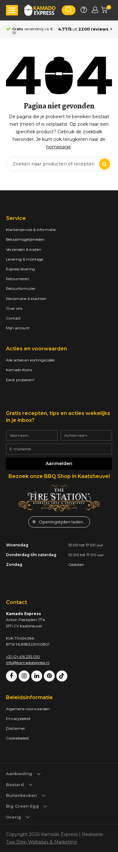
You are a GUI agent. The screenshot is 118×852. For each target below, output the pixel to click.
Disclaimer (15, 728)
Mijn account (18, 327)
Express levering (20, 269)
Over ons (14, 308)
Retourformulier (21, 288)
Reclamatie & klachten (26, 298)
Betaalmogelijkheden (25, 239)
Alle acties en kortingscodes (30, 360)
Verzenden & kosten (23, 249)
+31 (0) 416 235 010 (23, 656)
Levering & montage (24, 259)
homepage (58, 147)
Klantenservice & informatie (31, 229)
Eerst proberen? (20, 379)
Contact (13, 318)
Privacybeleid (18, 718)
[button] (12, 10)
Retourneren (17, 278)
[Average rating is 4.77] (85, 29)
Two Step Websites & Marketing (41, 842)
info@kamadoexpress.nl (27, 662)
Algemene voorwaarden (28, 708)
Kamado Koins (19, 369)
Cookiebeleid (17, 738)
